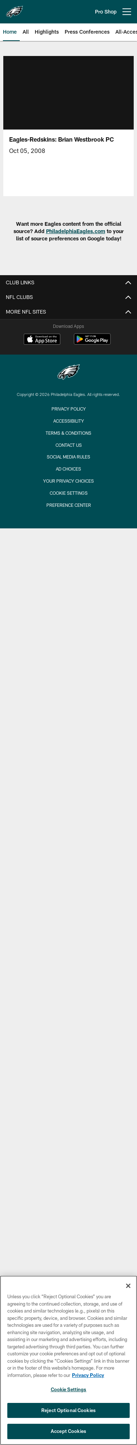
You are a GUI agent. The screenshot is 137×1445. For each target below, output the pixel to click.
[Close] (128, 1286)
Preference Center (68, 505)
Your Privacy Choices (68, 480)
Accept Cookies (68, 1431)
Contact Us (69, 445)
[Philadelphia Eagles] (68, 373)
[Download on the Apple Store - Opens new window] (42, 340)
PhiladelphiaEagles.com (75, 231)
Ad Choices (68, 468)
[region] (68, 1360)
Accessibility (68, 420)
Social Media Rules (68, 456)
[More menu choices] (126, 11)
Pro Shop (106, 11)
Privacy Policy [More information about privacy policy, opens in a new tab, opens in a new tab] (88, 1375)
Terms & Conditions (68, 432)
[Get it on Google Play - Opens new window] (92, 343)
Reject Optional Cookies (68, 1410)
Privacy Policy (69, 408)
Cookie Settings (69, 492)
